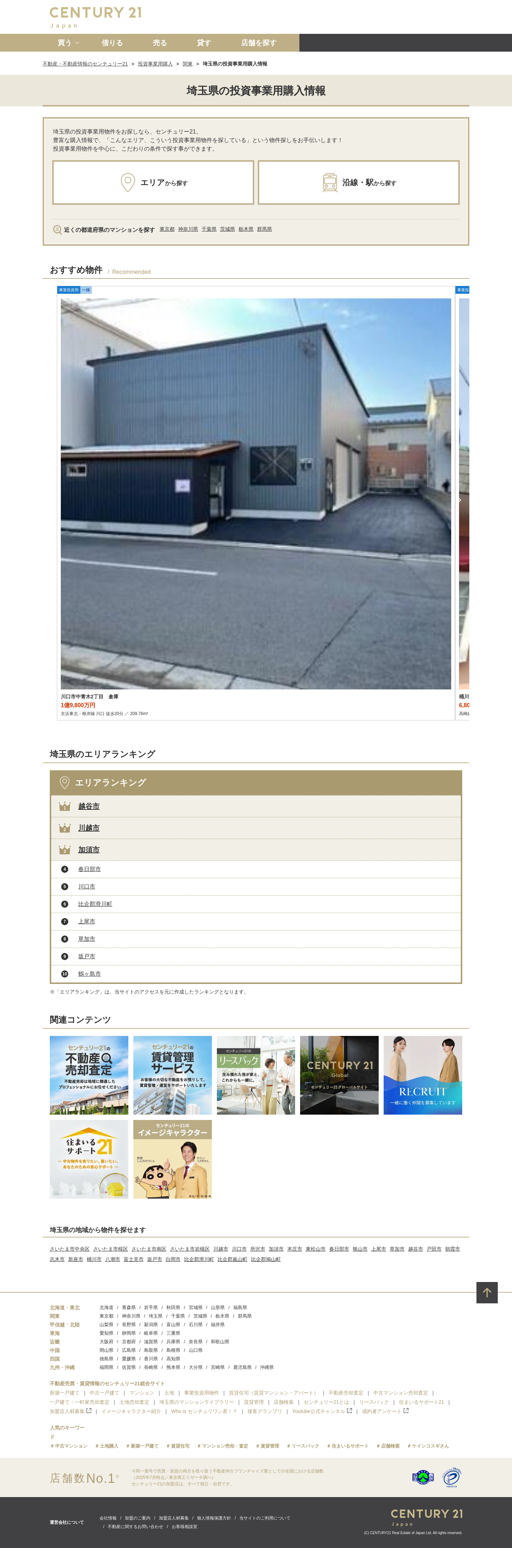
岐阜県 (151, 1333)
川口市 (86, 887)
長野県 (129, 1324)
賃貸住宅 (180, 1446)
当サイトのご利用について (264, 1518)
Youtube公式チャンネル (322, 1411)
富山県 (173, 1324)
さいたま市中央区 (70, 1249)
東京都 (167, 229)
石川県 (196, 1324)
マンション (141, 1393)
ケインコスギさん (430, 1446)
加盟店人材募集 (70, 1411)
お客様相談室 (184, 1526)
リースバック (374, 1402)
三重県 (173, 1333)
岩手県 (151, 1307)
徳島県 (106, 1358)
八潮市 (112, 1259)
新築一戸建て (65, 1393)
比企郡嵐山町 (232, 1259)
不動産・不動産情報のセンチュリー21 (85, 64)
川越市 (89, 828)
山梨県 (106, 1324)
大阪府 (106, 1341)
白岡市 (173, 1259)
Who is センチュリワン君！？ (204, 1411)
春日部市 (89, 869)
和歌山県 (220, 1341)
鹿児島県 (242, 1367)
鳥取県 (151, 1350)
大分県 (196, 1367)
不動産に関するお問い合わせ (135, 1526)
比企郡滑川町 (95, 904)
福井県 (218, 1324)
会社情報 (108, 1518)
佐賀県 (129, 1367)
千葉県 (209, 229)
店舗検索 (284, 1402)
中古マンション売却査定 (400, 1393)
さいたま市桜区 (110, 1249)
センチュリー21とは (326, 1402)
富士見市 (134, 1259)
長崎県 (151, 1367)
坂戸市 (86, 956)
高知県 (173, 1358)
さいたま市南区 (149, 1249)
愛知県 (106, 1333)
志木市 (57, 1259)
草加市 (86, 939)
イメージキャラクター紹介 (131, 1411)
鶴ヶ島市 (89, 974)
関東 (188, 64)
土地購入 (109, 1446)
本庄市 (294, 1249)
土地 (169, 1393)
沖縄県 (267, 1367)
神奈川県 (188, 229)
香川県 (151, 1358)
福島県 (240, 1307)
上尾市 (86, 921)
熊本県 (173, 1367)
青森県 (129, 1307)
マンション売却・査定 (225, 1446)
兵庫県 (173, 1341)
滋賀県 (151, 1341)
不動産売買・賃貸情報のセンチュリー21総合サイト (107, 1383)
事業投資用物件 (201, 1393)
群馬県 (264, 229)
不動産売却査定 (346, 1393)
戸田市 (434, 1249)
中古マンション (71, 1446)
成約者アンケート (385, 1411)
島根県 (173, 1350)
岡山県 (106, 1350)
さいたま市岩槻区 (190, 1249)
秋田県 (173, 1307)
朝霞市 (452, 1249)
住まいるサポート (350, 1446)
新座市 (75, 1259)
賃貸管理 (254, 1402)
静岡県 (129, 1333)
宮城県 (196, 1307)
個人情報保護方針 (214, 1518)
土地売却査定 (134, 1402)
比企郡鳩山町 (266, 1259)
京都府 (129, 1341)
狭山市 (360, 1249)
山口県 (196, 1350)
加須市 (89, 850)
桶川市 (94, 1259)
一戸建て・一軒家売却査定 (80, 1402)
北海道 (106, 1307)
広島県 (129, 1350)
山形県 (218, 1307)
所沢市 (257, 1249)
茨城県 (227, 229)
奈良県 (196, 1341)
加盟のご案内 (137, 1518)
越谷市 (89, 806)
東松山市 (316, 1249)
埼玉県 (155, 1316)
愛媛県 (129, 1358)
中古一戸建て (104, 1393)
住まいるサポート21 (421, 1402)
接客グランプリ (264, 1411)
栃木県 (246, 229)
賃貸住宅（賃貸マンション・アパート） (274, 1393)
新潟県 (151, 1324)
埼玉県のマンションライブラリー (196, 1402)
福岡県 (106, 1367)
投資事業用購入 (155, 64)
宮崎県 (218, 1367)
